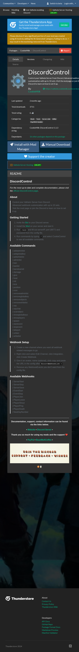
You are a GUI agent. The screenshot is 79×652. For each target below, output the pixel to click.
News (33, 3)
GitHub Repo (47, 624)
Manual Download (56, 144)
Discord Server (44, 430)
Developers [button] (22, 3)
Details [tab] (16, 59)
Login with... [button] (69, 3)
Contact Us (46, 601)
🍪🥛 (39, 467)
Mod (28, 226)
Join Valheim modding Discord (34, 11)
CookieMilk (25, 50)
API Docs (46, 621)
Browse (6, 10)
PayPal (31, 440)
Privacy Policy (48, 604)
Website (31, 430)
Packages (13, 50)
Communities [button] (8, 3)
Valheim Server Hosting (62, 10)
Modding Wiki (15, 11)
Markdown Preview (50, 630)
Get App (64, 25)
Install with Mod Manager (23, 147)
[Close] (68, 38)
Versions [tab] (31, 59)
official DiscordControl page (25, 191)
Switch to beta (54, 3)
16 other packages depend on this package (47, 136)
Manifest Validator (50, 633)
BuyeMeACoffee (44, 440)
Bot (26, 223)
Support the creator (39, 156)
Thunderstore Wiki (50, 607)
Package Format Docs (51, 627)
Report (65, 50)
